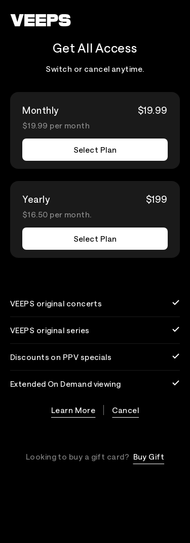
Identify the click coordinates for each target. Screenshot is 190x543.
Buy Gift (149, 456)
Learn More (73, 410)
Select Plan (95, 149)
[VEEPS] (40, 20)
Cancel (125, 410)
